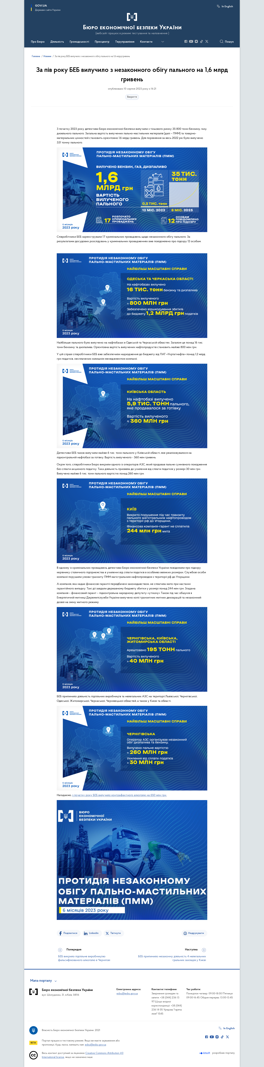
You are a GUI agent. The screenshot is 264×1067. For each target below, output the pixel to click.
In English (227, 6)
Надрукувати (196, 933)
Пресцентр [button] (102, 41)
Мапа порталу (41, 981)
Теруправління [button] (124, 41)
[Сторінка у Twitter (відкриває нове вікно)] (207, 41)
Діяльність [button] (57, 41)
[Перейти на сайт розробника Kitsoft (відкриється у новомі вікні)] (205, 1053)
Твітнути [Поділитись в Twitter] (115, 933)
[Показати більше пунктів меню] (162, 41)
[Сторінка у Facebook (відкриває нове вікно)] (186, 41)
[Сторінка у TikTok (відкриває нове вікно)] (202, 41)
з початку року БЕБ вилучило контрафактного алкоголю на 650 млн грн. (119, 795)
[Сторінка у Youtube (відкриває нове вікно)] (191, 41)
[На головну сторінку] (132, 23)
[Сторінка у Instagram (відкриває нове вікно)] (196, 41)
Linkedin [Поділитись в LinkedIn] (93, 933)
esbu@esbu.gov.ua (127, 993)
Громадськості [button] (79, 41)
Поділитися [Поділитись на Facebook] (70, 933)
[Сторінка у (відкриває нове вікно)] (212, 41)
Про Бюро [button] (38, 41)
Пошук (229, 41)
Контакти (146, 41)
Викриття (132, 97)
